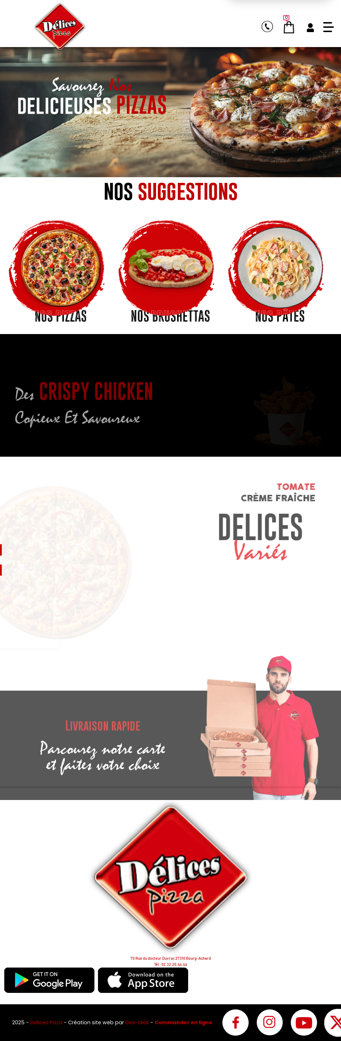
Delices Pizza (47, 1022)
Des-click (137, 1022)
